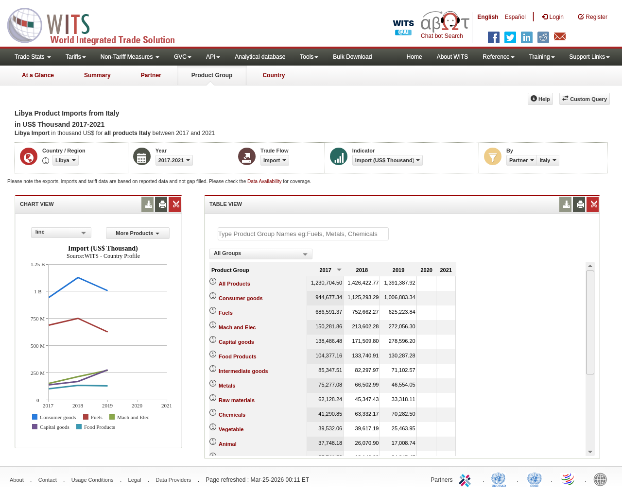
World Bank (602, 479)
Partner (151, 75)
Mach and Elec (237, 327)
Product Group (212, 75)
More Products (137, 233)
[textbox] (303, 233)
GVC (182, 56)
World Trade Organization (568, 479)
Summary (97, 75)
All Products (234, 284)
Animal (228, 444)
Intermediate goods (243, 371)
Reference (498, 56)
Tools (309, 56)
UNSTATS (534, 479)
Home (414, 56)
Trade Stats (33, 56)
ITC (466, 479)
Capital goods (236, 342)
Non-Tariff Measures (130, 56)
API (213, 56)
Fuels (226, 313)
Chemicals (232, 415)
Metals (227, 386)
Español (515, 17)
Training (542, 56)
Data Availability (265, 181)
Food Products (238, 356)
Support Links (590, 56)
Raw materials (237, 400)
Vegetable (231, 429)
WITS (97, 24)
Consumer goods (240, 298)
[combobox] (61, 232)
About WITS (452, 56)
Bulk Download (352, 56)
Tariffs (76, 56)
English (487, 17)
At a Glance (38, 75)
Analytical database (260, 56)
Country (273, 75)
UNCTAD (500, 479)
